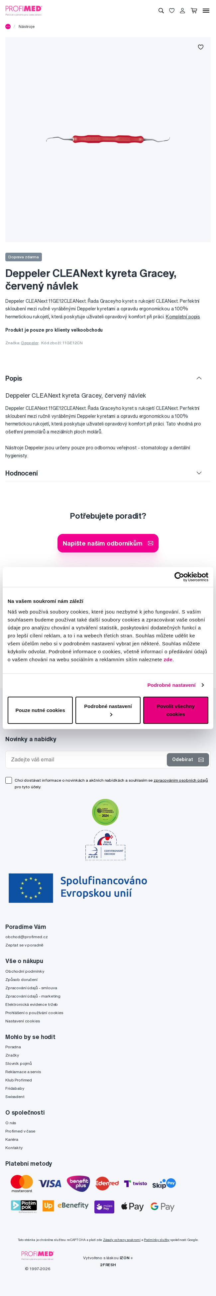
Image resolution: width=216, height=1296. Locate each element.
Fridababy (14, 1088)
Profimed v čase (20, 1131)
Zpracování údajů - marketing (32, 996)
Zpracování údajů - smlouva (31, 988)
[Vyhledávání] (161, 10)
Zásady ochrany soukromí (122, 1239)
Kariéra (11, 1139)
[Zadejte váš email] (87, 759)
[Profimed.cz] (24, 10)
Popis (13, 378)
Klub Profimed (18, 1080)
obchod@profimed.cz (26, 937)
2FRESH (108, 1265)
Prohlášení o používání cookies (34, 1012)
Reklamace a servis (23, 1071)
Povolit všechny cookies (176, 710)
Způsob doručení (21, 979)
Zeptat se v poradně (24, 945)
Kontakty (14, 1147)
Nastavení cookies (22, 1021)
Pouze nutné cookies (40, 710)
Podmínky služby (156, 1239)
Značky (12, 1055)
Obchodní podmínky (24, 971)
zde (168, 659)
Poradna (13, 1047)
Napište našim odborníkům (108, 543)
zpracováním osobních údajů (181, 780)
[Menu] (206, 11)
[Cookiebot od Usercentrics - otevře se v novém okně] (179, 577)
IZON (125, 1258)
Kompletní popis (183, 316)
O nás (10, 1123)
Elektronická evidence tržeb (31, 1004)
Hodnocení (21, 473)
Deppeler (30, 343)
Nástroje (27, 26)
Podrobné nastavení (171, 685)
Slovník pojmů (18, 1063)
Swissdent (15, 1096)
